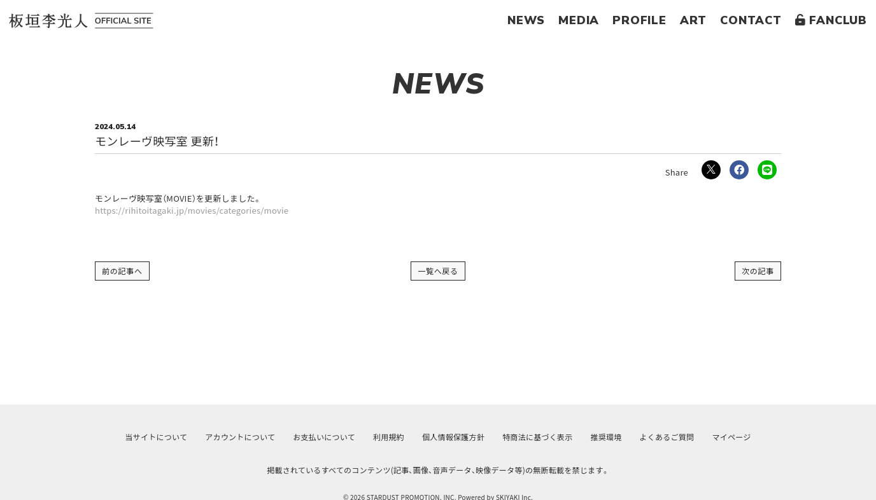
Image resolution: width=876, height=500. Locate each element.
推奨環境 (606, 436)
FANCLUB (831, 20)
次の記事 (758, 270)
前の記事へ (122, 270)
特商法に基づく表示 (537, 436)
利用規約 (388, 436)
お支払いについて (324, 436)
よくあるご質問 (667, 436)
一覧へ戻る (438, 270)
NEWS (526, 20)
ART (693, 20)
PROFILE (639, 20)
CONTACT (751, 20)
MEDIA (578, 20)
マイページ (731, 436)
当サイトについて (156, 436)
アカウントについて (240, 436)
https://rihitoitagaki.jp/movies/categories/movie (191, 210)
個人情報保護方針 (453, 436)
